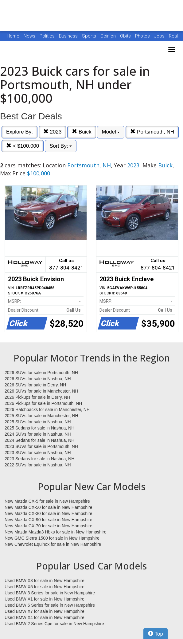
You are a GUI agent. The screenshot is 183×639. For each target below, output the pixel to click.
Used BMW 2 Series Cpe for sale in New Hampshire (54, 623)
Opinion (108, 36)
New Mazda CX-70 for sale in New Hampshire (48, 525)
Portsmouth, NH (152, 132)
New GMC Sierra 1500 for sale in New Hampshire (52, 538)
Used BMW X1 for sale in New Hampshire (44, 599)
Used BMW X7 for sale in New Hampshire (44, 611)
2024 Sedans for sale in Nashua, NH (39, 440)
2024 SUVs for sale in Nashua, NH (38, 434)
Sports (89, 36)
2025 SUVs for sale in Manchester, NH (41, 415)
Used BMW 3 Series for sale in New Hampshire (50, 592)
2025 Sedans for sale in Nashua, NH (39, 427)
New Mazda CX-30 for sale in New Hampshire (48, 513)
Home (13, 36)
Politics (47, 36)
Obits (126, 36)
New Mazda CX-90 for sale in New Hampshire (48, 519)
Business (69, 36)
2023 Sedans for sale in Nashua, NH (39, 458)
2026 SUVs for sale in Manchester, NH (41, 391)
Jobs (160, 36)
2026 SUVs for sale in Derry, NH (35, 384)
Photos (143, 36)
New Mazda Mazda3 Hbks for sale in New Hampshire (55, 531)
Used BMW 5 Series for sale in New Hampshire (50, 605)
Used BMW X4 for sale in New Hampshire (44, 617)
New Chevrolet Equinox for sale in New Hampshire (53, 544)
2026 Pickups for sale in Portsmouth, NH (43, 403)
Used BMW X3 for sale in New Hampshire (44, 580)
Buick (81, 132)
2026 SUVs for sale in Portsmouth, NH (41, 372)
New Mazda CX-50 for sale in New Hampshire (48, 507)
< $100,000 (22, 146)
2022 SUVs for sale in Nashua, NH (38, 464)
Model (111, 132)
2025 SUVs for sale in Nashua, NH (38, 421)
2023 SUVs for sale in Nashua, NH (38, 452)
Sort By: (60, 146)
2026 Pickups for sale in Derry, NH (37, 397)
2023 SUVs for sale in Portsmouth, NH (41, 446)
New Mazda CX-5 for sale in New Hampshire (47, 501)
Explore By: (19, 132)
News (29, 36)
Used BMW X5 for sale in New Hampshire (44, 586)
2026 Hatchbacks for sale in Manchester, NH (47, 409)
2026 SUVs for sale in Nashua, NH (38, 378)
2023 (52, 132)
